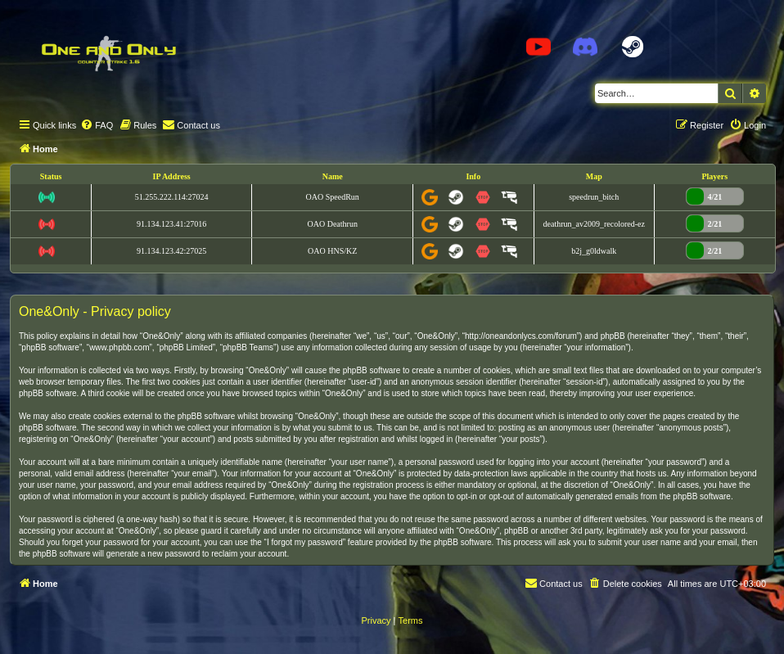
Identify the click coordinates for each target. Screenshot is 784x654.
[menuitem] (96, 125)
